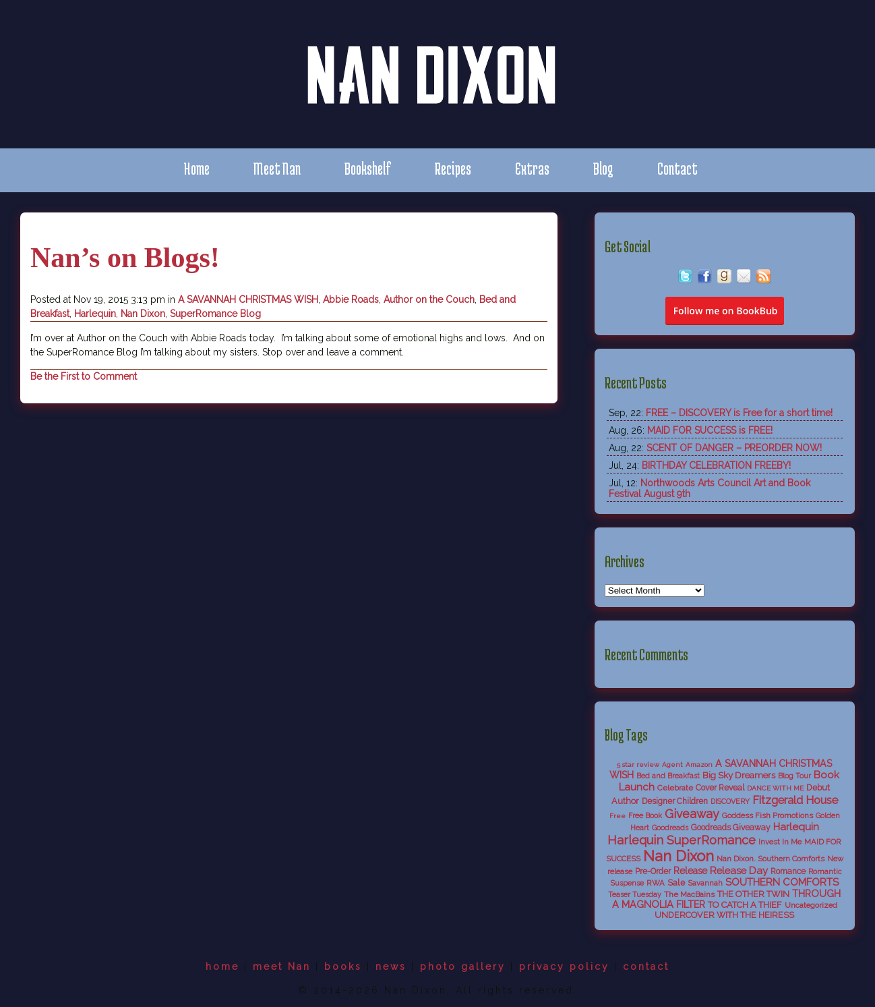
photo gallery (463, 966)
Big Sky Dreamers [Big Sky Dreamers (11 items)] (738, 775)
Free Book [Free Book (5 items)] (645, 815)
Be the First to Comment (83, 376)
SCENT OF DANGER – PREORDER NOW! (734, 447)
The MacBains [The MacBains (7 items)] (689, 894)
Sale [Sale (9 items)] (676, 882)
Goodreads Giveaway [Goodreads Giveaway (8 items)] (731, 827)
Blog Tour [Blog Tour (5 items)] (794, 776)
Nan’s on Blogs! (125, 257)
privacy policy (564, 966)
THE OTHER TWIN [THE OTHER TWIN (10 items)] (753, 894)
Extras (532, 168)
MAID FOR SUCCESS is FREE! (710, 430)
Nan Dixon (143, 313)
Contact (677, 168)
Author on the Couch (429, 299)
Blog (603, 168)
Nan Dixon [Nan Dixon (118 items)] (678, 856)
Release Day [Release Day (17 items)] (739, 870)
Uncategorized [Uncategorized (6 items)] (811, 905)
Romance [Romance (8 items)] (788, 871)
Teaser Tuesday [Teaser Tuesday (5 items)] (634, 894)
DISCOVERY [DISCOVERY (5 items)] (730, 801)
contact (646, 966)
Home (196, 168)
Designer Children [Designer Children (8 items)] (675, 801)
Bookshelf (367, 168)
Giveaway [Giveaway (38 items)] (692, 814)
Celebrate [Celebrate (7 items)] (675, 788)
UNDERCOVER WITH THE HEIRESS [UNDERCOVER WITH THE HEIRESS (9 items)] (724, 915)
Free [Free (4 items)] (617, 815)
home (222, 966)
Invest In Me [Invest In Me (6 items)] (780, 841)
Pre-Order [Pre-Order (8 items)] (653, 871)
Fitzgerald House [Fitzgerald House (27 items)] (795, 800)
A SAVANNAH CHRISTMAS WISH (248, 299)
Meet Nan (277, 168)
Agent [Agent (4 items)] (672, 764)
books (343, 966)
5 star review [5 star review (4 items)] (638, 764)
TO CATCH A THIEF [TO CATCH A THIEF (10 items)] (745, 905)
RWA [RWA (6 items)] (655, 883)
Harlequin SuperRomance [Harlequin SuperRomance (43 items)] (681, 840)
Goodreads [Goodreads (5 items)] (670, 828)
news (390, 966)
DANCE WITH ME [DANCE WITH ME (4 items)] (775, 788)
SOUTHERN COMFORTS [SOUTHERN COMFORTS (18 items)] (782, 882)
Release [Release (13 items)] (690, 870)
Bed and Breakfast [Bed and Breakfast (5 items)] (668, 776)
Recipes (453, 168)
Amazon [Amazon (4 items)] (699, 764)
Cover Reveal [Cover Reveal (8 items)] (720, 788)
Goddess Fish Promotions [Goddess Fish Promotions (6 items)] (767, 815)
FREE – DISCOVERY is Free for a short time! (739, 412)
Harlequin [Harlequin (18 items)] (796, 827)
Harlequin (95, 313)
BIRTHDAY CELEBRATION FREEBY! (716, 465)
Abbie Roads (351, 299)
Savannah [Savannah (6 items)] (705, 883)
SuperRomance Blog (215, 313)
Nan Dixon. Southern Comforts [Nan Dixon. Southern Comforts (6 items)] (770, 858)
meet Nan (282, 966)
